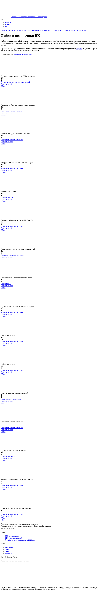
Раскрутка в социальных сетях (12, 255)
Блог (7, 26)
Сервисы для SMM (23, 30)
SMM (7, 549)
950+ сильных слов (12, 536)
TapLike (79, 49)
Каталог (8, 24)
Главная (8, 22)
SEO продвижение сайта (14, 538)
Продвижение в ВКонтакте (41, 30)
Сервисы (11, 30)
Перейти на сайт (7, 84)
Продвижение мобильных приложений (15, 82)
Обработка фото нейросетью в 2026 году (20, 540)
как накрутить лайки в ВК (24, 54)
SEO (7, 551)
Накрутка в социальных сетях (12, 111)
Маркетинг (9, 547)
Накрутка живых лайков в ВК (75, 30)
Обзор (3, 86)
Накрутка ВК (58, 30)
